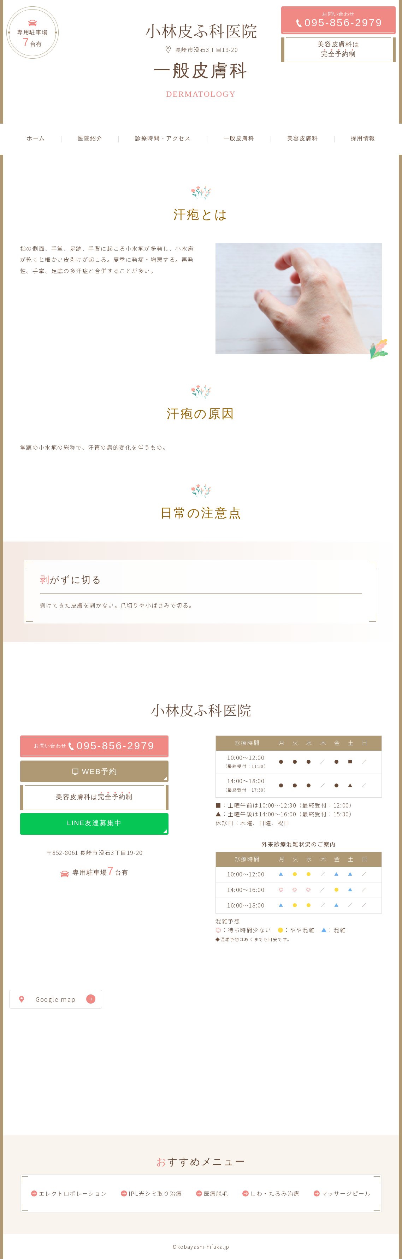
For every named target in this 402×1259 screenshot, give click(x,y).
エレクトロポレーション (73, 1193)
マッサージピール (346, 1193)
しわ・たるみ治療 (275, 1193)
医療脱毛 (216, 1193)
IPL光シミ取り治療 (155, 1193)
